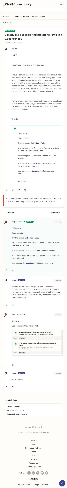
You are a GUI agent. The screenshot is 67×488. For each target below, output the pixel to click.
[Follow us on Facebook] (29, 473)
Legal (37, 485)
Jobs (33, 455)
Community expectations (16, 414)
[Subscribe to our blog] (37, 473)
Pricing (34, 440)
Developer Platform (33, 448)
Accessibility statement (41, 432)
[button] (62, 4)
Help (33, 444)
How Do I (8, 22)
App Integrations (33, 467)
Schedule (35, 143)
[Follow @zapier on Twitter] (42, 473)
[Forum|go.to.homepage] (17, 4)
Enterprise (33, 459)
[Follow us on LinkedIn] (33, 473)
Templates (33, 463)
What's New (38, 16)
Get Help (6, 16)
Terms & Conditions (25, 432)
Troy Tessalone (17, 222)
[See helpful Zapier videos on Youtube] (46, 473)
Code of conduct (13, 406)
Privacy (45, 485)
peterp (14, 49)
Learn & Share (21, 16)
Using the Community (15, 410)
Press (33, 452)
